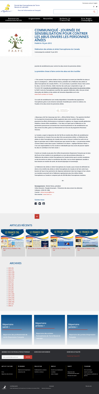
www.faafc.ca (47, 194)
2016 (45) (11, 286)
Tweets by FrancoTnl (73, 356)
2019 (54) (11, 280)
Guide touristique (88, 372)
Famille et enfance (39, 372)
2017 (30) (11, 284)
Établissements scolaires (40, 370)
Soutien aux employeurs (57, 370)
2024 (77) (11, 270)
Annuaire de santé (72, 375)
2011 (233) (11, 296)
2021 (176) (11, 276)
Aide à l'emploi (54, 374)
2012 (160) (11, 294)
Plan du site (89, 386)
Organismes (34, 18)
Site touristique (88, 370)
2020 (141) (11, 278)
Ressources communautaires (13, 19)
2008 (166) (11, 302)
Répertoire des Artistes (7, 374)
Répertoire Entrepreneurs (24, 370)
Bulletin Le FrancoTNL (65, 19)
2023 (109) (11, 272)
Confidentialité (14, 386)
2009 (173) (11, 300)
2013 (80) (11, 292)
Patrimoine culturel (87, 3)
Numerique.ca (48, 388)
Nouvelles (48, 18)
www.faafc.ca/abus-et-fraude (44, 94)
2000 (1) (10, 306)
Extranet (51, 386)
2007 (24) (11, 304)
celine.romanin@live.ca (47, 192)
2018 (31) (11, 282)
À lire (3, 372)
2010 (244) (11, 298)
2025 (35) (11, 268)
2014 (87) (11, 290)
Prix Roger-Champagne (87, 19)
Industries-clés (21, 372)
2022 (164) (11, 274)
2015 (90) (11, 288)
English (95, 3)
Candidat (53, 372)
